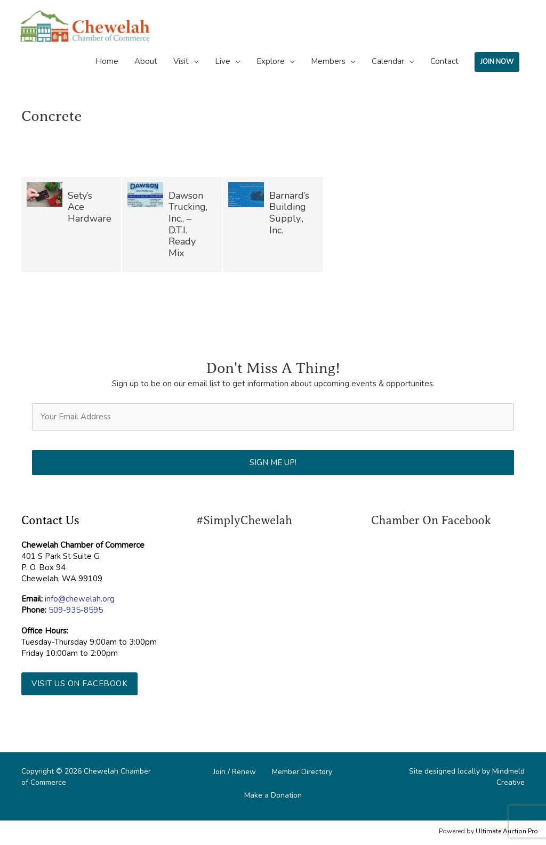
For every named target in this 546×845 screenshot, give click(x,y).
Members (328, 61)
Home (106, 61)
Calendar (388, 61)
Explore (270, 61)
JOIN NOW (496, 62)
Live (222, 61)
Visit (181, 61)
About (145, 61)
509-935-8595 (76, 610)
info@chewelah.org (80, 599)
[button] (79, 683)
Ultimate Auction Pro (507, 831)
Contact (444, 61)
